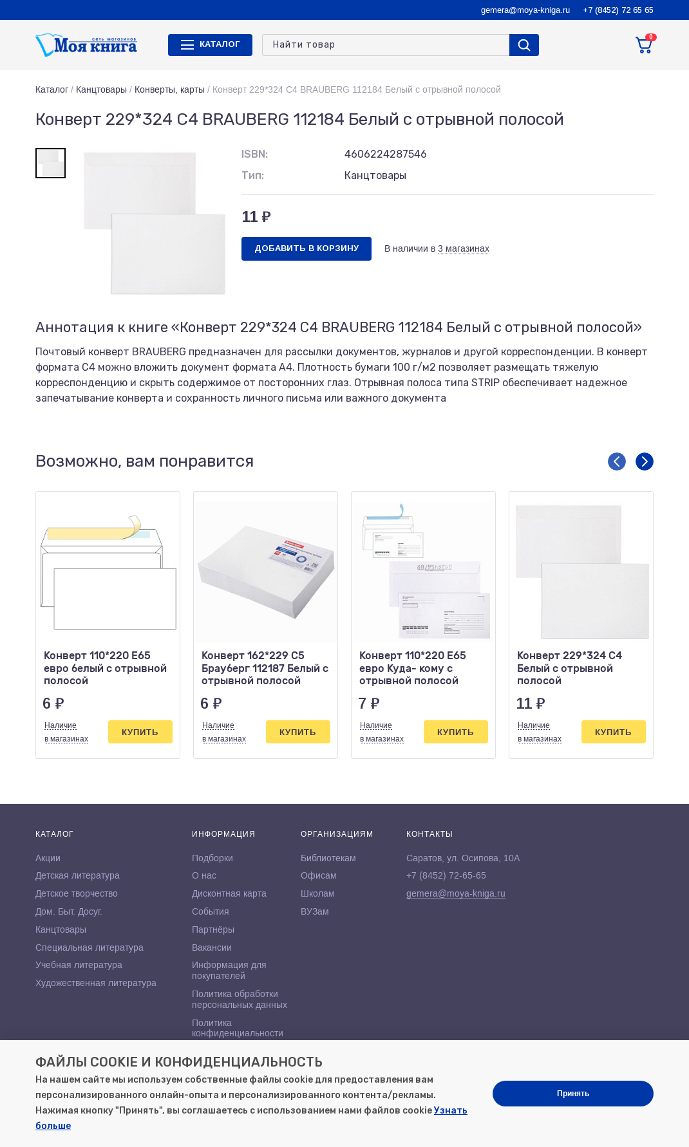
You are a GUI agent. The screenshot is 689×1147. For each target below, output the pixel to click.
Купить (140, 732)
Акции (48, 858)
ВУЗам (315, 911)
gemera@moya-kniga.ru (525, 10)
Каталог (51, 89)
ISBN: (254, 154)
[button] (617, 461)
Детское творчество (76, 893)
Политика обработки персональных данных (239, 999)
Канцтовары (101, 89)
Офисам (319, 875)
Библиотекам (328, 858)
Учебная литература (78, 965)
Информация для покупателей (229, 970)
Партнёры (213, 929)
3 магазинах (463, 248)
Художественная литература (95, 983)
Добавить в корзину (306, 248)
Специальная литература (89, 947)
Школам (318, 893)
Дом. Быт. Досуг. (68, 911)
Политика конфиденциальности (237, 1028)
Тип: (252, 175)
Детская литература (77, 875)
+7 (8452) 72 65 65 (618, 10)
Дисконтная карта (229, 893)
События (210, 911)
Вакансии (212, 947)
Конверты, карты (170, 89)
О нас (204, 875)
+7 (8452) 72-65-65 (446, 875)
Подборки (212, 858)
